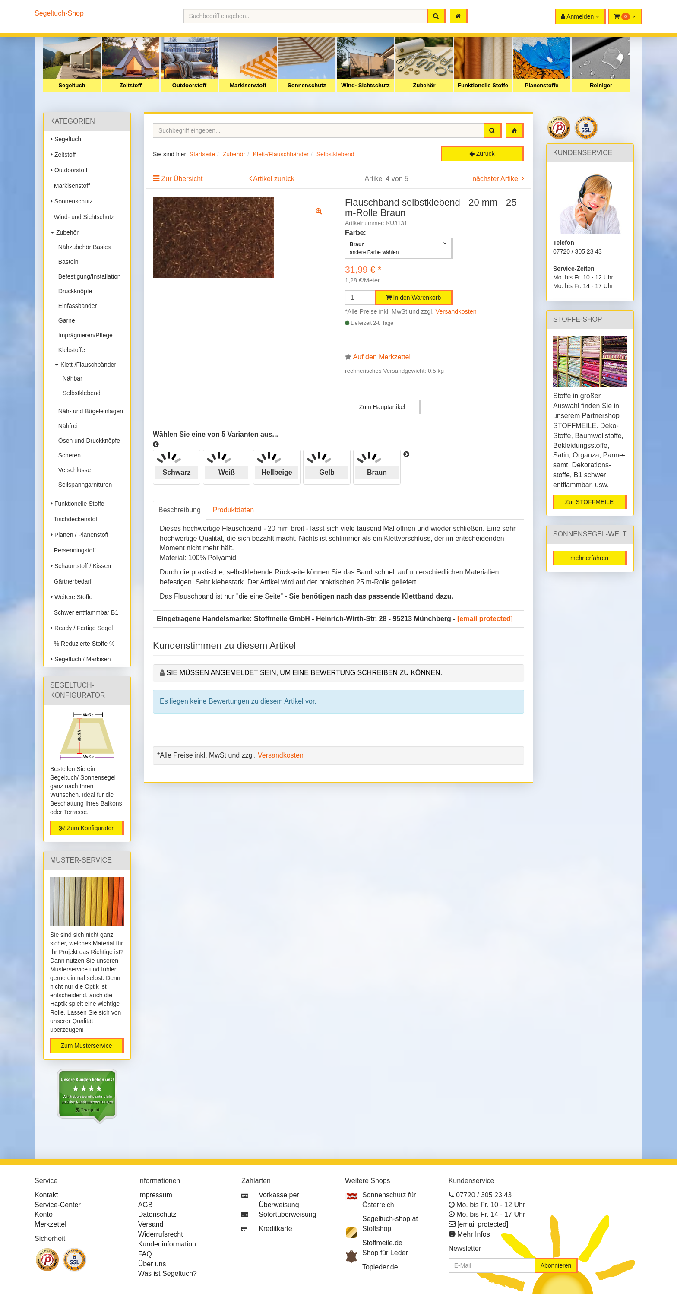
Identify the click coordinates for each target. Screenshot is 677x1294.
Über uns (152, 1264)
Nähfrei (66, 425)
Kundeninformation (167, 1244)
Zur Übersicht (181, 178)
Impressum (155, 1195)
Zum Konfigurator (86, 828)
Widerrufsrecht (160, 1234)
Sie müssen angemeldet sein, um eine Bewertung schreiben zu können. (304, 672)
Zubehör (424, 85)
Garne (65, 320)
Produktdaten (233, 510)
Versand (151, 1224)
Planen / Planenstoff (79, 534)
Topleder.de (380, 1267)
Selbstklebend (80, 393)
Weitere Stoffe (71, 596)
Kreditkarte (275, 1228)
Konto (44, 1214)
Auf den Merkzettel (382, 357)
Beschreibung (179, 510)
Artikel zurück (273, 178)
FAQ (145, 1254)
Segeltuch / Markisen (81, 659)
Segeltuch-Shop (59, 13)
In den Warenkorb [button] (413, 297)
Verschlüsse (73, 469)
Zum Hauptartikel (382, 406)
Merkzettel (50, 1224)
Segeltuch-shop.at (390, 1218)
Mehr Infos (473, 1234)
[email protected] (485, 618)
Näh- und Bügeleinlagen (89, 411)
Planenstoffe (541, 85)
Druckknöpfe (73, 291)
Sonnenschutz (307, 85)
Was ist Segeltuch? (167, 1273)
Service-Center (58, 1204)
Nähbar (70, 378)
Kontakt (46, 1195)
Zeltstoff (131, 85)
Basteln (66, 261)
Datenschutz (157, 1214)
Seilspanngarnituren (83, 484)
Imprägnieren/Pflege (84, 335)
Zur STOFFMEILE (589, 501)
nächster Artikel (497, 178)
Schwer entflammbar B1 (84, 612)
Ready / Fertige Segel (82, 628)
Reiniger (601, 85)
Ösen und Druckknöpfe (87, 440)
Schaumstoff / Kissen (81, 565)
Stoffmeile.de (382, 1242)
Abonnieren (556, 1265)
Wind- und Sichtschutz (82, 216)
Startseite (202, 154)
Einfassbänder (76, 305)
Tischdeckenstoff (75, 519)
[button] (625, 16)
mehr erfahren (589, 558)
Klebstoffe (70, 349)
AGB (145, 1204)
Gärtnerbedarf (71, 581)
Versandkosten (456, 311)
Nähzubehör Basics (83, 247)
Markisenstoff (248, 85)
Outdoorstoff (189, 85)
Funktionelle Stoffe (483, 85)
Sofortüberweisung (287, 1214)
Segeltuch (71, 85)
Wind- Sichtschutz (365, 85)
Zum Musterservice (86, 1045)
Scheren (68, 455)
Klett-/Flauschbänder (85, 364)
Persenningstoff (73, 550)
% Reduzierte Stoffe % (82, 643)
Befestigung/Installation (88, 276)
